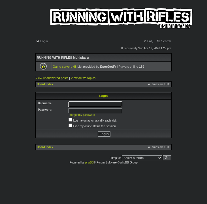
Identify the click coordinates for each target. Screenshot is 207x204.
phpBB (89, 162)
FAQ (148, 41)
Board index (45, 84)
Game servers (64, 66)
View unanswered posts (51, 78)
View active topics (83, 78)
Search (164, 41)
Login (42, 41)
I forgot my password (82, 114)
